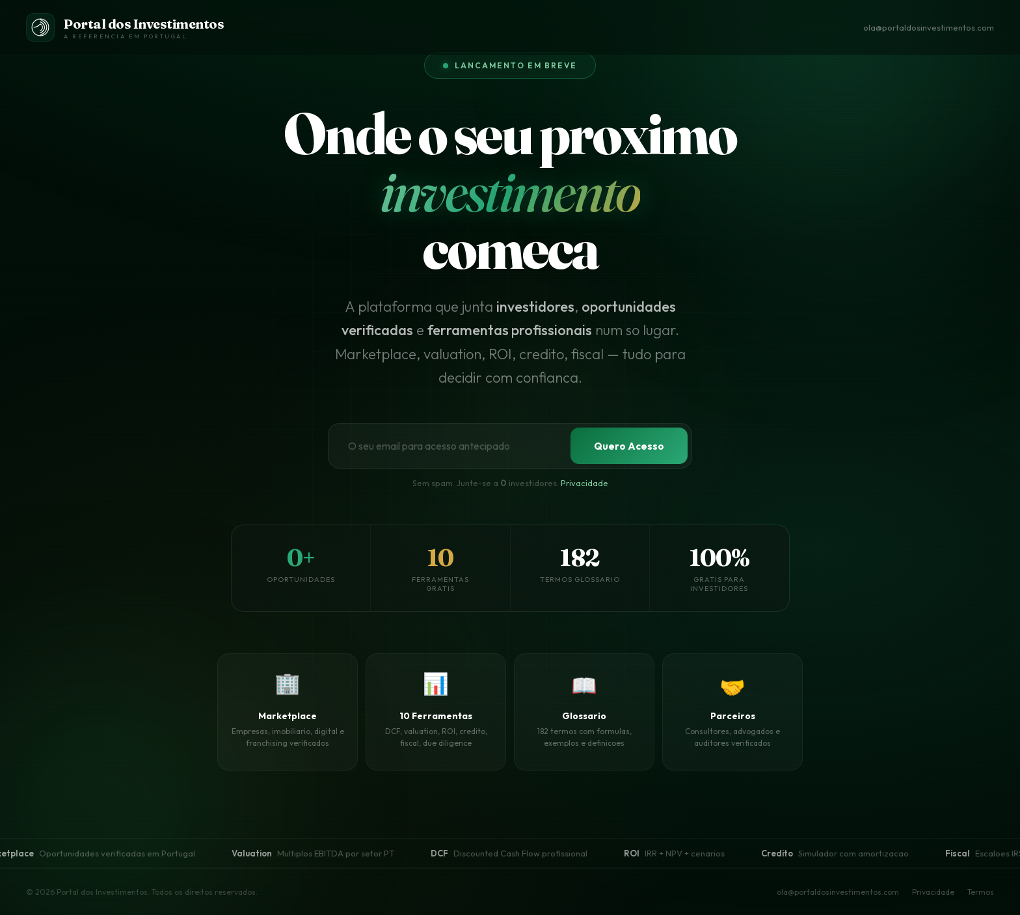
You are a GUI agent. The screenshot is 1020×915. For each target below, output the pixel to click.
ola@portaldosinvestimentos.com (928, 27)
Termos (980, 892)
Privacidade (933, 892)
